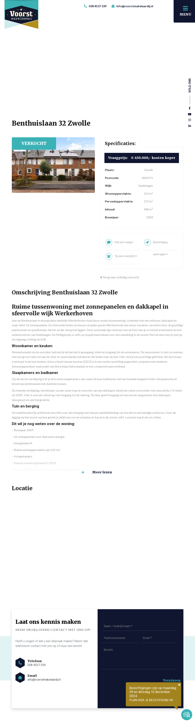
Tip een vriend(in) (126, 256)
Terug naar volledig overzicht (119, 277)
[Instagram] (189, 120)
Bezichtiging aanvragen (160, 244)
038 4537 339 (95, 6)
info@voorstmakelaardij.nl (132, 6)
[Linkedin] (189, 126)
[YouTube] (189, 114)
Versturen (172, 680)
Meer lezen (102, 472)
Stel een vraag (124, 242)
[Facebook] (189, 108)
